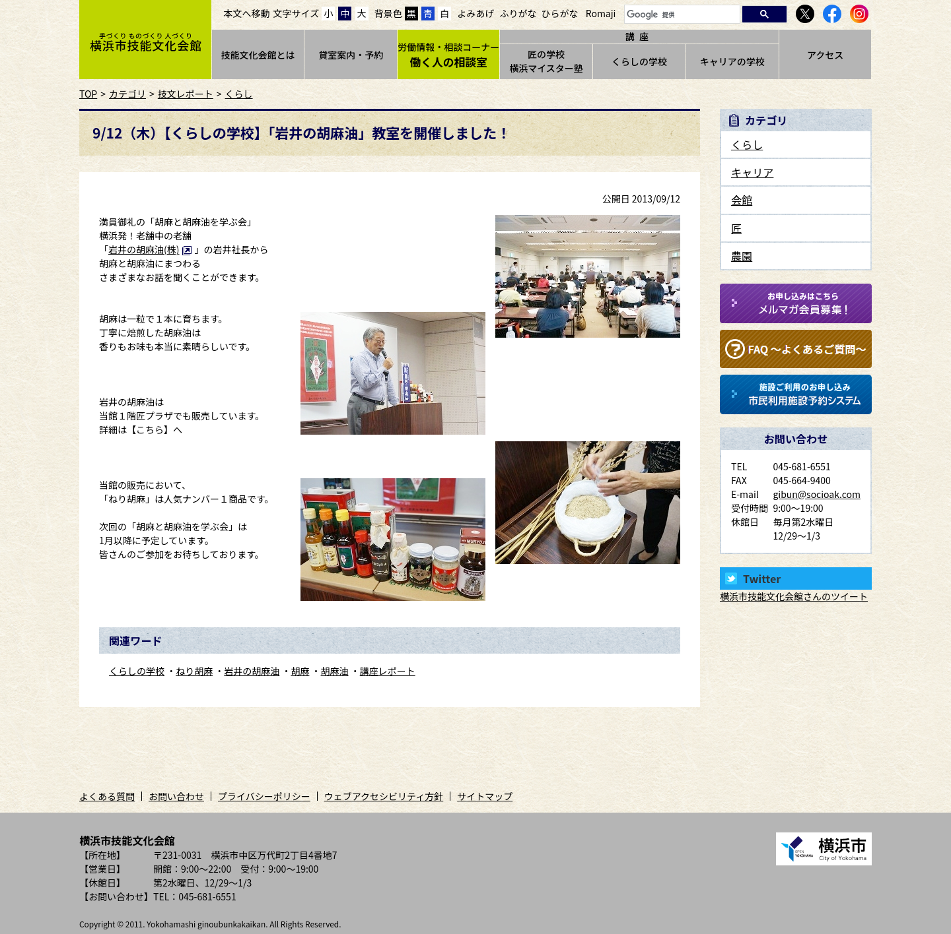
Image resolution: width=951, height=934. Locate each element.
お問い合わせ (176, 796)
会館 (741, 200)
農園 (741, 256)
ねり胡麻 (194, 670)
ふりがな (517, 13)
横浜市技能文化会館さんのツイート (794, 596)
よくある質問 (107, 796)
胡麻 (300, 670)
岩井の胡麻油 (251, 670)
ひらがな (560, 13)
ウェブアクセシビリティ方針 (383, 796)
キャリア (752, 172)
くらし (239, 93)
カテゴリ (127, 93)
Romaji (601, 13)
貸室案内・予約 (350, 54)
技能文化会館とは (258, 54)
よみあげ (475, 13)
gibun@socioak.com (817, 494)
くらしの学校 (639, 61)
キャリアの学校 (732, 61)
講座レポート (387, 670)
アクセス (825, 54)
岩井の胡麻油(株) (150, 249)
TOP (88, 93)
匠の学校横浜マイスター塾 (546, 61)
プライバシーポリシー (264, 796)
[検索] (681, 15)
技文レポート (185, 93)
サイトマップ (484, 796)
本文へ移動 (247, 13)
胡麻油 (335, 670)
